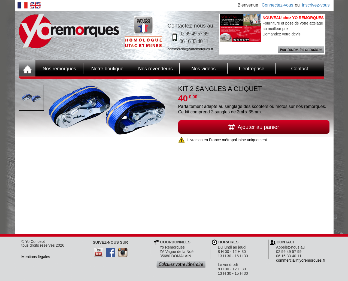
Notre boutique (103, 68)
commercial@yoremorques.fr (190, 49)
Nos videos (198, 68)
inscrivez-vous (315, 5)
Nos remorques (59, 68)
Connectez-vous (277, 5)
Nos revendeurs (152, 68)
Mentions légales (36, 257)
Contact (292, 68)
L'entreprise (246, 68)
